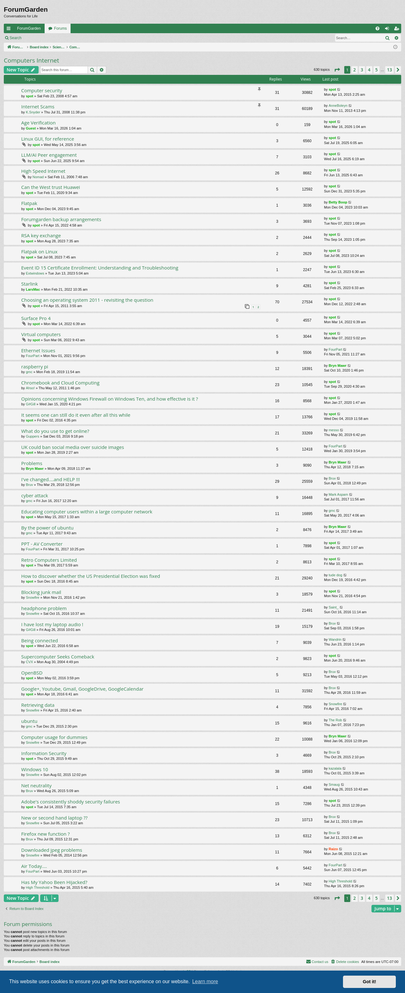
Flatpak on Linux (39, 251)
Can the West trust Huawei (50, 187)
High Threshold (37, 887)
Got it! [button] (369, 981)
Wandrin (335, 639)
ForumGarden (29, 28)
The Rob (335, 720)
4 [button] (369, 70)
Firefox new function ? (45, 834)
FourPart (33, 356)
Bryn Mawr (337, 365)
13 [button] (389, 70)
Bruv (29, 485)
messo (334, 430)
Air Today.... (34, 866)
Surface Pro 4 (36, 318)
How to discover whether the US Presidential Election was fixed (90, 576)
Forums (60, 28)
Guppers (32, 436)
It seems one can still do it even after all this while (75, 415)
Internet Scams (37, 106)
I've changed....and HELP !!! (50, 479)
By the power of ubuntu (47, 527)
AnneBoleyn (338, 105)
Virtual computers (41, 334)
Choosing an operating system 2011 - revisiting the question (87, 300)
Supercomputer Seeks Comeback (57, 656)
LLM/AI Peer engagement (49, 155)
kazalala (335, 768)
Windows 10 (34, 769)
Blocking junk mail (41, 592)
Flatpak (29, 203)
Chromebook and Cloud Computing (60, 382)
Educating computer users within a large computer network (87, 511)
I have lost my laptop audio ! (52, 624)
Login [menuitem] (388, 29)
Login (35, 38)
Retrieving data (37, 705)
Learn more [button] (205, 981)
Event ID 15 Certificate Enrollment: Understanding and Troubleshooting (99, 267)
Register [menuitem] (398, 29)
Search (15, 38)
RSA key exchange (41, 235)
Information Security (43, 753)
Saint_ (334, 607)
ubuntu (29, 721)
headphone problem (44, 608)
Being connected (39, 640)
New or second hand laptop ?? (54, 817)
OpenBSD (31, 672)
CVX (29, 662)
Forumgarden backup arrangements (61, 219)
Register (56, 38)
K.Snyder (33, 112)
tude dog (335, 575)
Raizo (333, 849)
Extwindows (35, 273)
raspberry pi (34, 366)
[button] (337, 70)
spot (29, 96)
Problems (31, 463)
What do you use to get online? (55, 431)
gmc (29, 372)
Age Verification (38, 122)
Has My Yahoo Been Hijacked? (54, 882)
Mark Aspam (338, 494)
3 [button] (362, 70)
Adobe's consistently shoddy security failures (70, 801)
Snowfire (33, 597)
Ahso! (30, 388)
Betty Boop (338, 202)
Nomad (38, 177)
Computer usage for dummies (54, 737)
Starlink (29, 284)
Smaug (334, 784)
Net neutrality (36, 785)
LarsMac (33, 289)
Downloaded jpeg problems (51, 850)
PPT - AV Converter (42, 544)
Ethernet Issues (38, 350)
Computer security (41, 90)
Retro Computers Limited (49, 560)
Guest (31, 128)
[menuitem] (377, 28)
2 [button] (354, 70)
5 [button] (376, 70)
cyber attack (34, 495)
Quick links (9, 29)
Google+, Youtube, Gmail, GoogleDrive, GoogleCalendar (82, 689)
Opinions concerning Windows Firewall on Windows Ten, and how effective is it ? (109, 399)
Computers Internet (31, 60)
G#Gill (31, 404)
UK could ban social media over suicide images (72, 447)
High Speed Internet (43, 171)
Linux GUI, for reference (47, 139)
